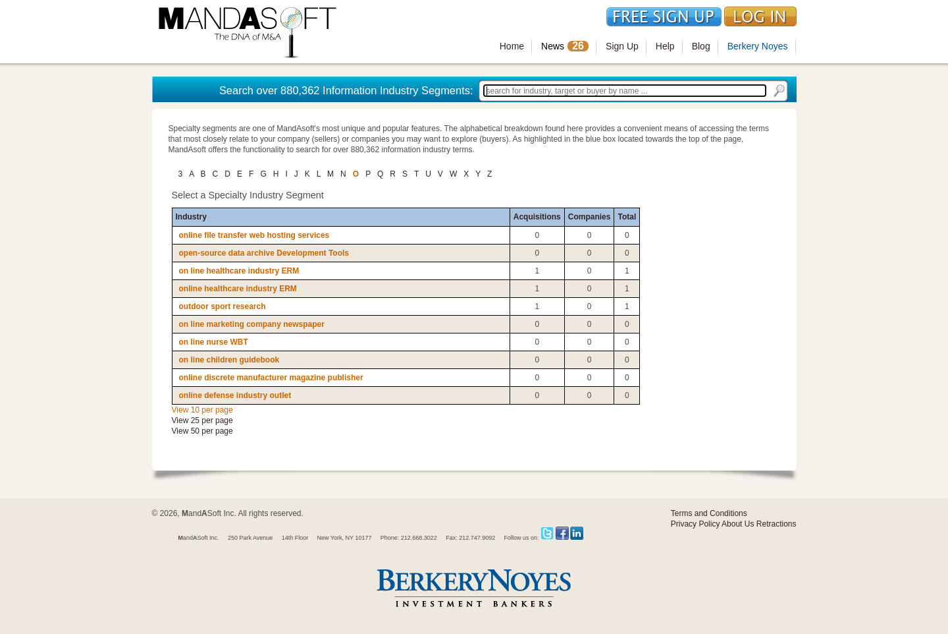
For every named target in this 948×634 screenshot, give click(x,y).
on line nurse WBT (213, 342)
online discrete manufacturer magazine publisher (271, 377)
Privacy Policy (695, 524)
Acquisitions (537, 216)
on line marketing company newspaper (252, 324)
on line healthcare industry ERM (239, 270)
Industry (191, 216)
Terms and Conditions (709, 513)
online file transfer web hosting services (254, 235)
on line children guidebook (229, 359)
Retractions (776, 524)
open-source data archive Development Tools (264, 253)
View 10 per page (202, 410)
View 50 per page (202, 431)
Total (627, 216)
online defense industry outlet (235, 395)
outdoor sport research (222, 306)
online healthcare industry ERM (238, 288)
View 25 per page (202, 420)
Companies (589, 216)
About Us (738, 524)
